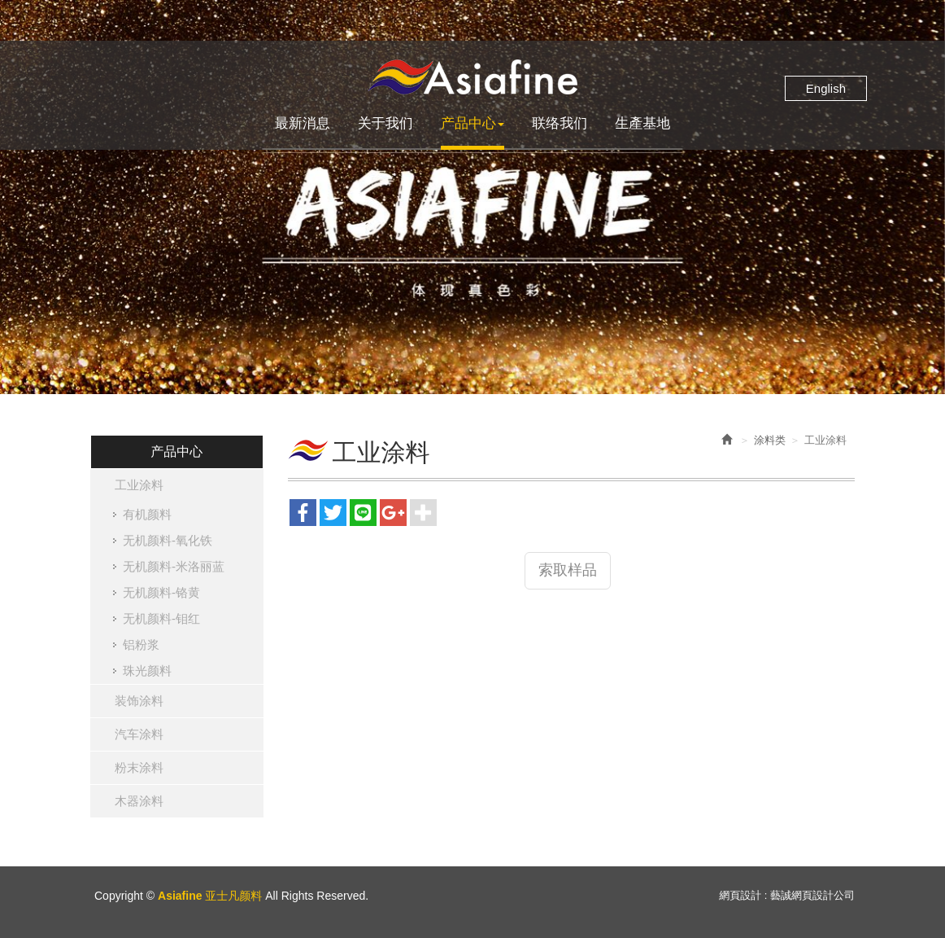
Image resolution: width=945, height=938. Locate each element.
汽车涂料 (139, 734)
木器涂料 (139, 801)
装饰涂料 (139, 701)
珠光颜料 (147, 670)
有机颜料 (147, 514)
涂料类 (770, 440)
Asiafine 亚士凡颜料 (472, 76)
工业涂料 (139, 485)
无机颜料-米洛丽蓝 (173, 566)
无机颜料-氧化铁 (167, 540)
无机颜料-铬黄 (161, 592)
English (826, 88)
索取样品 (567, 570)
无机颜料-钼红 (161, 618)
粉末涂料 (139, 767)
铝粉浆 (141, 644)
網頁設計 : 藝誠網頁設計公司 (787, 895)
